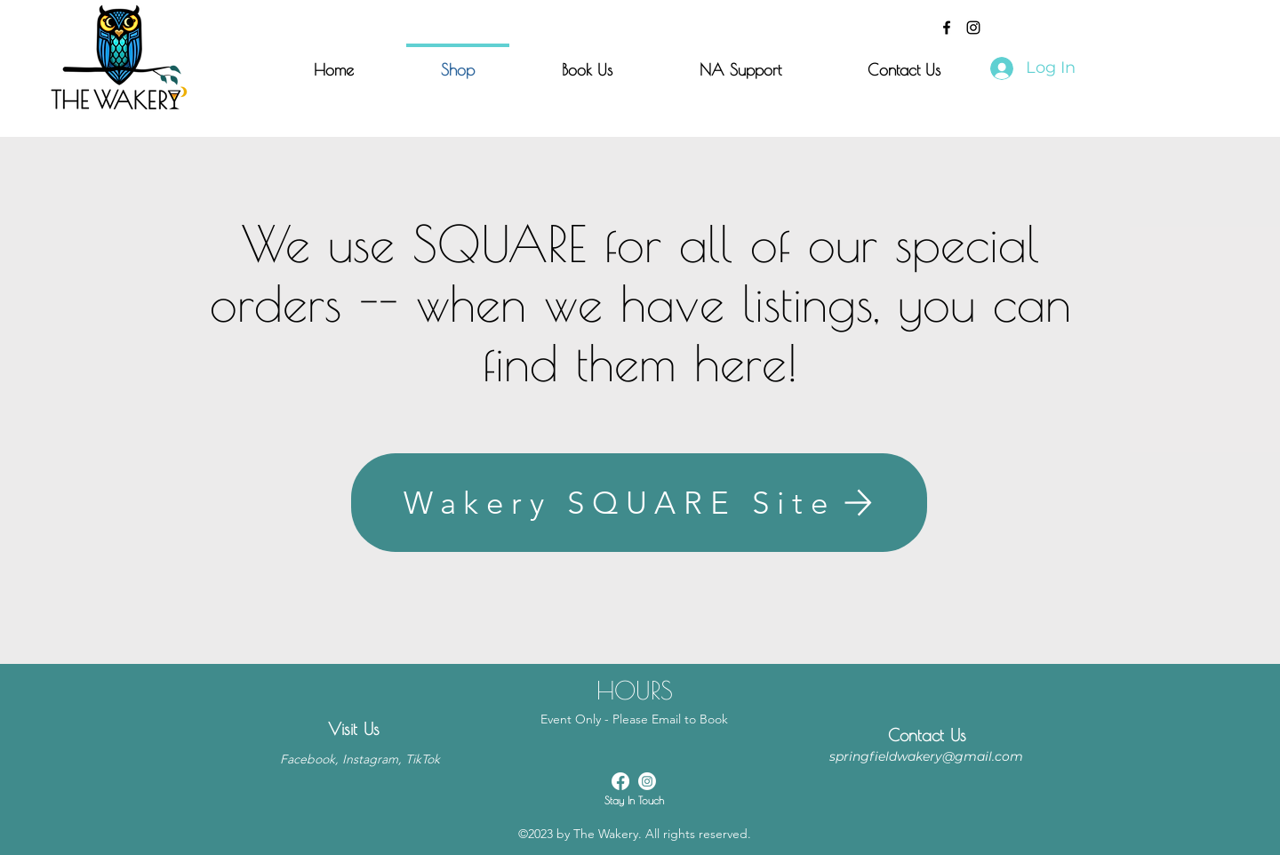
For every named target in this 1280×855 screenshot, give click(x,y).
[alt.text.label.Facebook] (947, 27)
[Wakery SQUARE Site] (639, 502)
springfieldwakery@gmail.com (926, 756)
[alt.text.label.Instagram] (973, 27)
